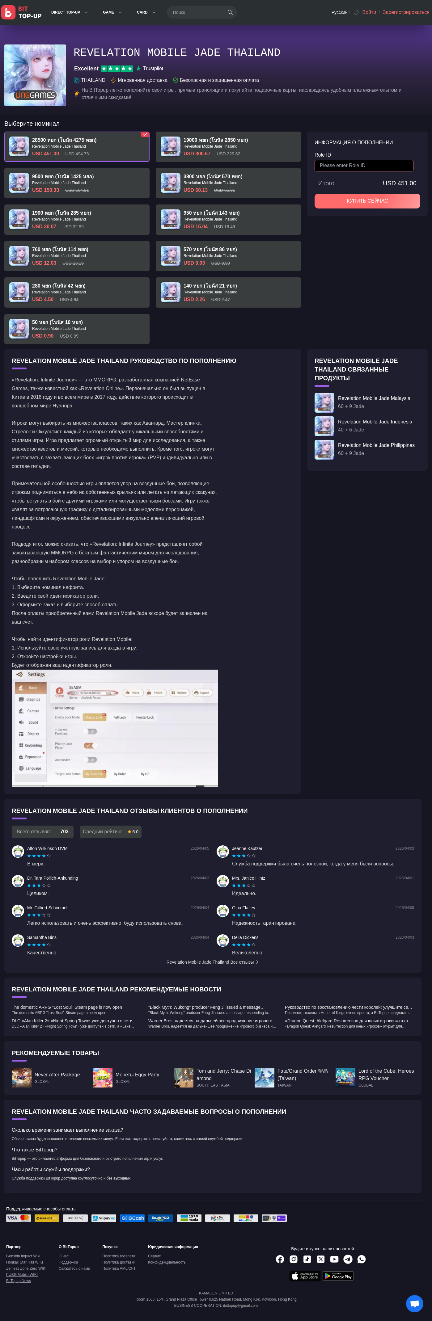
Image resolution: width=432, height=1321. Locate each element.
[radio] (29, 856)
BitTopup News (18, 1281)
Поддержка (68, 1262)
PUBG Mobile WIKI (22, 1275)
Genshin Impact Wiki (23, 1256)
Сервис (154, 1256)
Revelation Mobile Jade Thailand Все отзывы (213, 962)
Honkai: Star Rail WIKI (24, 1262)
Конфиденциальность (167, 1262)
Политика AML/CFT (119, 1268)
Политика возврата (118, 1256)
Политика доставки (118, 1262)
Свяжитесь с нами (74, 1268)
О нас (64, 1256)
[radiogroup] (39, 856)
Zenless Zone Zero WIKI (26, 1268)
